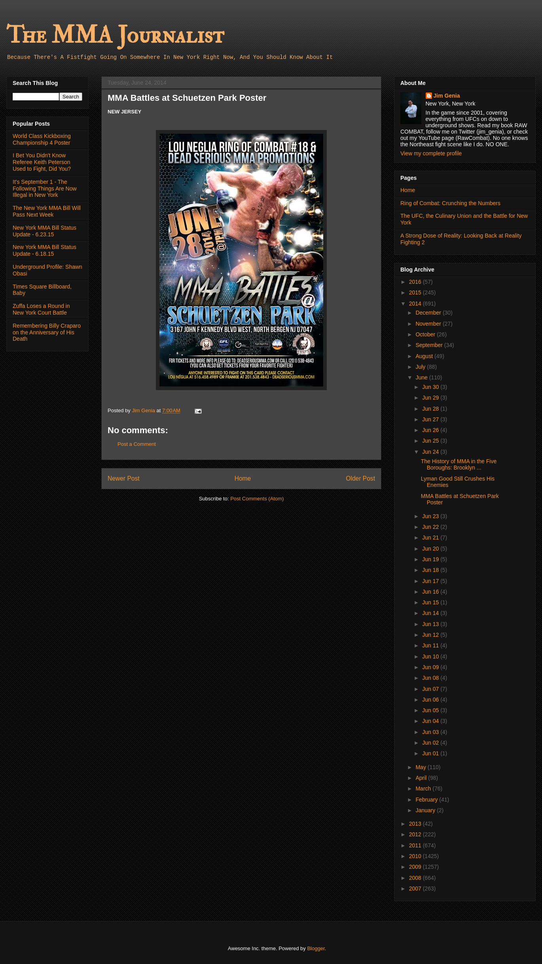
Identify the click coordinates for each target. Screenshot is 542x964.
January (426, 810)
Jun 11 (431, 645)
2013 (416, 824)
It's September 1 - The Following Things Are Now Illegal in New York (45, 188)
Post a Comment (136, 444)
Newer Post (124, 478)
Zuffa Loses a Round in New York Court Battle (41, 309)
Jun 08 (431, 678)
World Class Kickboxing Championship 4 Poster (42, 139)
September (429, 345)
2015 (416, 292)
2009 (416, 867)
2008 (416, 878)
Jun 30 (431, 387)
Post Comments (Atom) (257, 499)
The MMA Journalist (115, 35)
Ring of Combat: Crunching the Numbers (450, 203)
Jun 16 (431, 592)
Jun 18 (431, 570)
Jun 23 (431, 516)
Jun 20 (431, 548)
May (421, 767)
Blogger (315, 948)
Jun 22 (431, 527)
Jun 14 (431, 613)
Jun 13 (431, 624)
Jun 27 (431, 419)
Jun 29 (431, 397)
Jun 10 (431, 656)
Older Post (360, 478)
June (422, 377)
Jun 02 (431, 743)
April (421, 778)
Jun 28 (431, 409)
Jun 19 (431, 559)
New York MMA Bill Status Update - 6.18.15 (44, 250)
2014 (416, 303)
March (423, 788)
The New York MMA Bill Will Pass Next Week (47, 211)
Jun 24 (431, 452)
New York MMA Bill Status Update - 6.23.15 (44, 231)
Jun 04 (431, 721)
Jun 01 (431, 753)
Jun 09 (431, 667)
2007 (416, 888)
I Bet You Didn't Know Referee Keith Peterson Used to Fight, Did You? (42, 162)
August (424, 356)
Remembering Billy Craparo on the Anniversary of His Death (47, 332)
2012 (416, 834)
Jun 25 (431, 441)
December (428, 312)
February (427, 799)
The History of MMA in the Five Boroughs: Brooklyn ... (459, 464)
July (421, 367)
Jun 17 (431, 581)
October (426, 334)
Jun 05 (431, 710)
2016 (416, 282)
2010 (416, 856)
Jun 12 (431, 635)
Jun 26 (431, 430)
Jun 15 (431, 602)
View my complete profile (431, 153)
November (428, 324)
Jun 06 (431, 699)
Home (243, 478)
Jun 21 (431, 537)
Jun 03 (431, 732)
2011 (416, 845)
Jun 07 (431, 689)
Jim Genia (447, 95)
